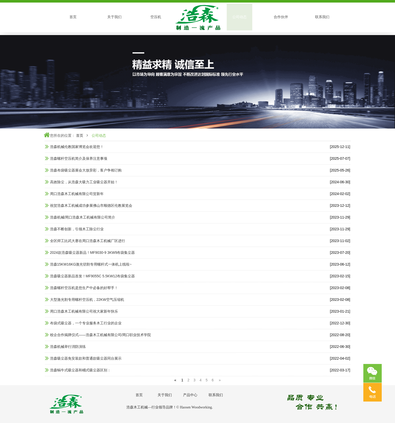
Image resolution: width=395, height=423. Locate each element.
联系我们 (322, 17)
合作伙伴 (281, 17)
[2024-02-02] (340, 194)
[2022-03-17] (340, 370)
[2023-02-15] (340, 276)
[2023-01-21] (340, 311)
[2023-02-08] (340, 288)
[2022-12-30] (340, 323)
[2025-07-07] (340, 158)
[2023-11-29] (340, 217)
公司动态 (239, 17)
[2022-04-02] (340, 358)
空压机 (155, 17)
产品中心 (190, 395)
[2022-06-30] (340, 347)
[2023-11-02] (340, 241)
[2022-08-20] (340, 335)
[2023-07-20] (340, 252)
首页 (73, 17)
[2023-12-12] (340, 205)
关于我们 (114, 17)
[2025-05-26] (340, 170)
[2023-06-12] (340, 264)
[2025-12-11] (340, 147)
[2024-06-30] (340, 182)
